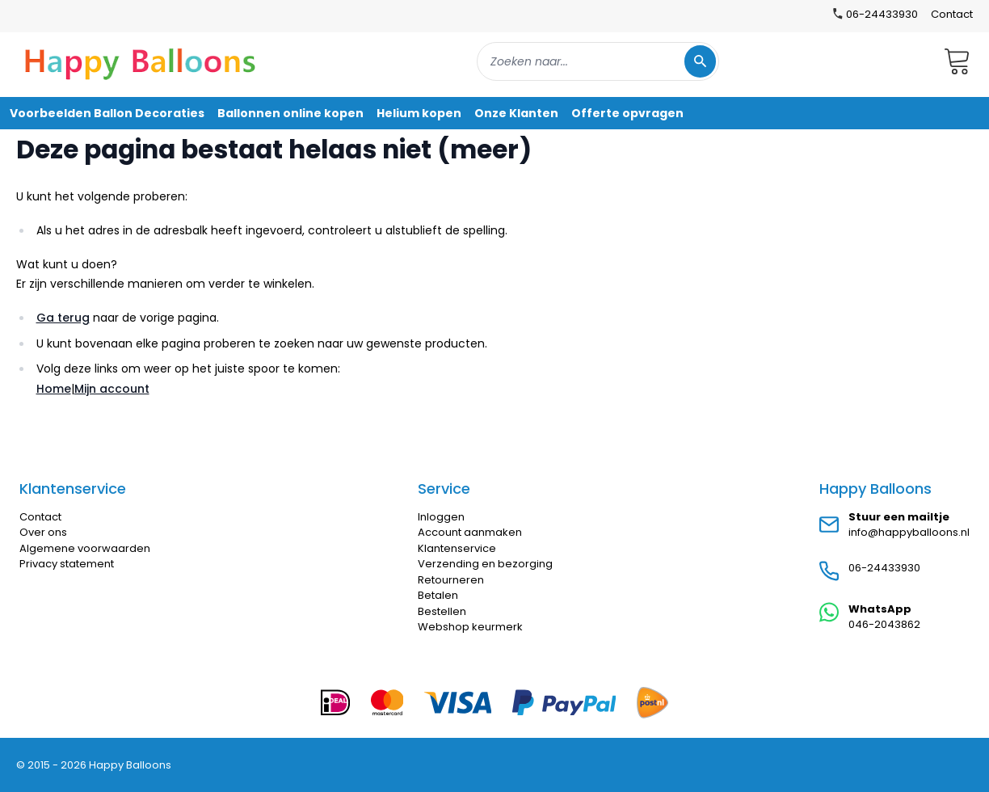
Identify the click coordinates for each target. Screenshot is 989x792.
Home (53, 389)
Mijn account (111, 389)
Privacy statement (66, 563)
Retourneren (451, 580)
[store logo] (140, 61)
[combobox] (598, 61)
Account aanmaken (470, 532)
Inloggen (441, 516)
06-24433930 (884, 567)
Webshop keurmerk (470, 626)
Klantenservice (457, 548)
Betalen (438, 595)
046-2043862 (884, 624)
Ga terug (63, 318)
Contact (952, 14)
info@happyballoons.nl (909, 532)
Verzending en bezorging (485, 563)
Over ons (43, 532)
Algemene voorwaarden (84, 548)
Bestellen (442, 611)
